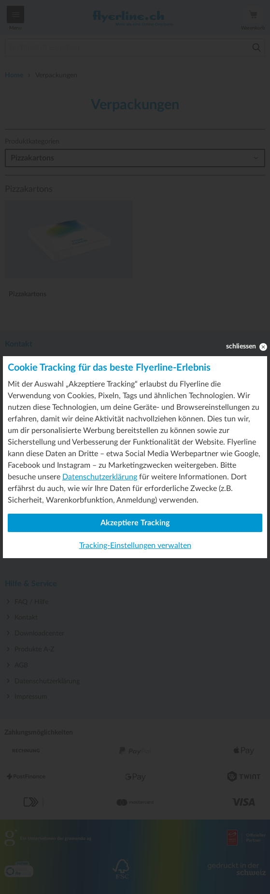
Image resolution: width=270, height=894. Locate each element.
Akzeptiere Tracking (135, 523)
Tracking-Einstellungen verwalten (135, 545)
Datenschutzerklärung (99, 477)
